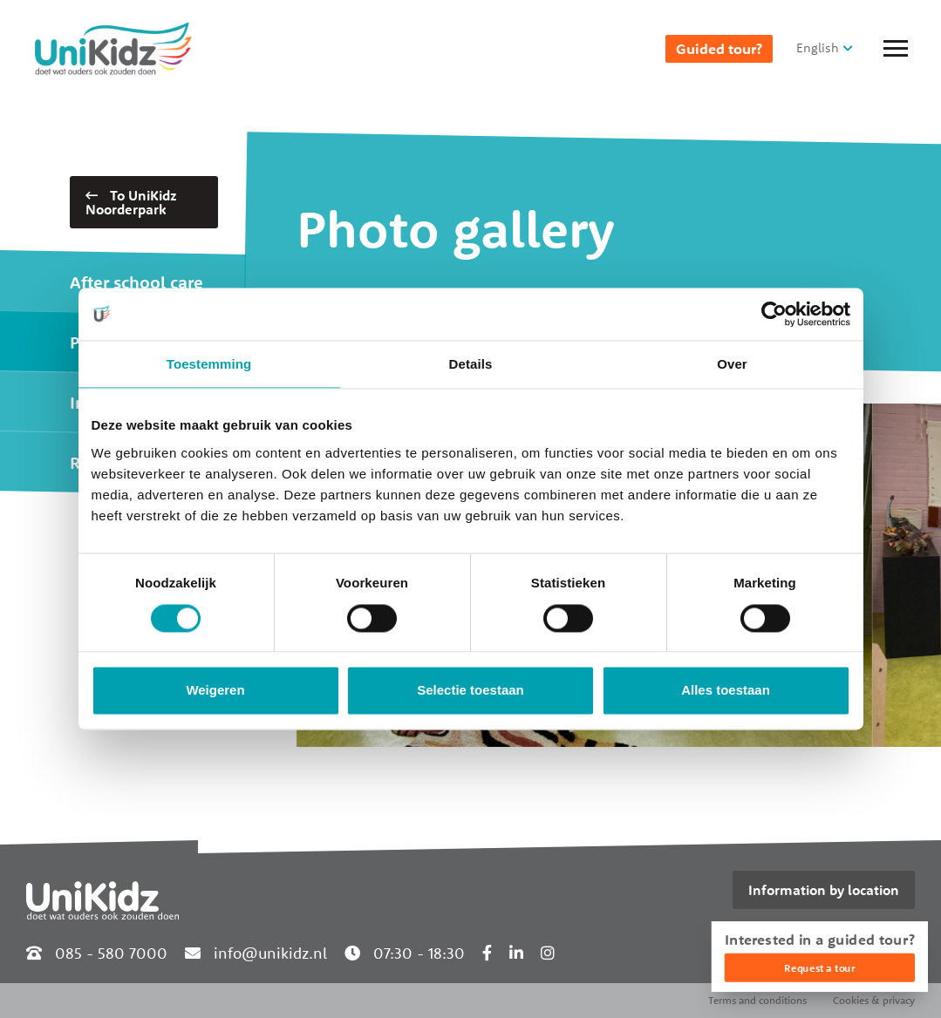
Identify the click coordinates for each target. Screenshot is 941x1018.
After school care (136, 282)
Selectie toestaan (470, 690)
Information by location (823, 890)
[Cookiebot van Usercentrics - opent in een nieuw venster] (774, 314)
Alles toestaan (725, 690)
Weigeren (215, 690)
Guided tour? (719, 48)
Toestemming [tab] (209, 363)
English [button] (817, 47)
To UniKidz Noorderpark (131, 202)
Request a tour (819, 967)
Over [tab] (732, 363)
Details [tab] (471, 363)
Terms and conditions (757, 1000)
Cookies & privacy (874, 1000)
